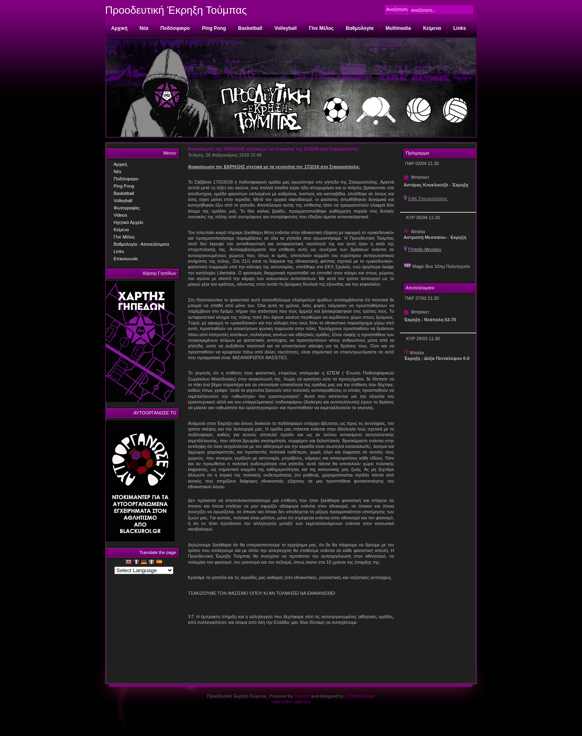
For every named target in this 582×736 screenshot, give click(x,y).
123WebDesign (360, 696)
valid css (301, 701)
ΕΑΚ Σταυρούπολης (427, 198)
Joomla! (302, 696)
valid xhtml (281, 701)
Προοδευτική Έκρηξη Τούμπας (176, 10)
